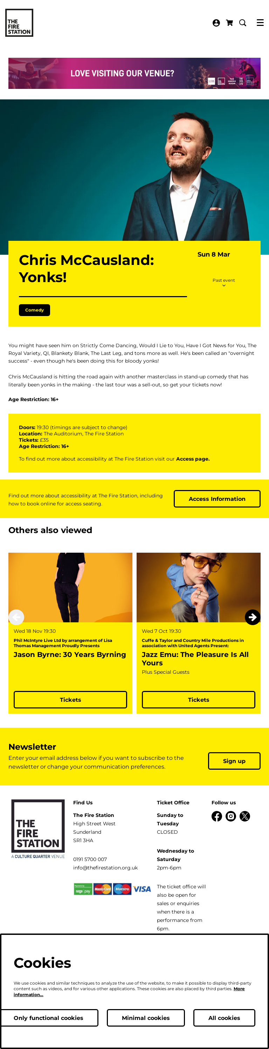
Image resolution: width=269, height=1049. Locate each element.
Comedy (34, 343)
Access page (192, 492)
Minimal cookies (146, 1018)
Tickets (70, 733)
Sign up (234, 794)
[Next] (253, 651)
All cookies (224, 1018)
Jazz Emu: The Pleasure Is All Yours (195, 692)
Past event (224, 316)
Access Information (217, 532)
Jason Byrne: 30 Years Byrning (70, 688)
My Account (216, 23)
